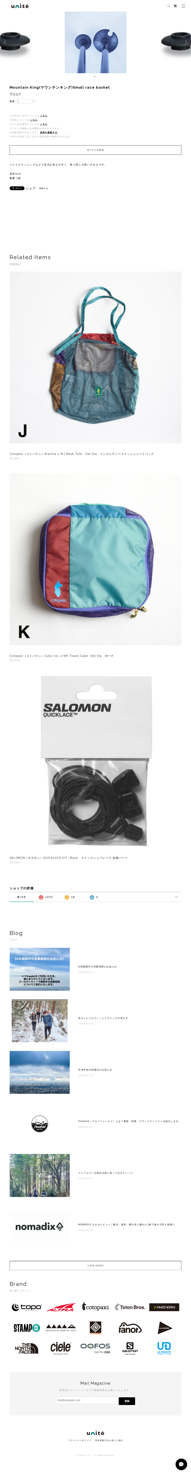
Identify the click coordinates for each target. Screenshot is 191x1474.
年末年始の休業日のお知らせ (95, 1071)
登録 (127, 1401)
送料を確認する (48, 132)
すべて (21, 897)
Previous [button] (6, 42)
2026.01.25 (85, 1025)
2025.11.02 (85, 1128)
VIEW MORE (95, 1267)
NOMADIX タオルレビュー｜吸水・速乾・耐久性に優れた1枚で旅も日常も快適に (126, 1226)
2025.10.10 (85, 1231)
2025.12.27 (85, 1077)
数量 (12, 101)
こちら (44, 115)
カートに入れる (95, 150)
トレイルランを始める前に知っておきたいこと (105, 1174)
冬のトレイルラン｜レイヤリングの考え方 (103, 1020)
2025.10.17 (85, 1180)
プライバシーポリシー (79, 1440)
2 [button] (97, 76)
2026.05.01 (85, 974)
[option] (95, 42)
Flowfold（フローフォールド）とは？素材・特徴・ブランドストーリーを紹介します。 (129, 1123)
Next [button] (185, 42)
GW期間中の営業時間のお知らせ (97, 968)
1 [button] (94, 76)
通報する (43, 188)
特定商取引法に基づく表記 (109, 1440)
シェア (31, 188)
